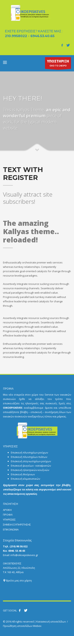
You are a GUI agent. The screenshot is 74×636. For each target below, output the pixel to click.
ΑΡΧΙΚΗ (7, 510)
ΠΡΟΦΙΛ (8, 514)
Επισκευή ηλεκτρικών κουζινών (30, 470)
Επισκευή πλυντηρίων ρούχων (29, 452)
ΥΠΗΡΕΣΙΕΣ (9, 519)
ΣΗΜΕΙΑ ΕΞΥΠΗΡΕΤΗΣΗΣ (17, 524)
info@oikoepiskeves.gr (24, 555)
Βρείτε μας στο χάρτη (17, 580)
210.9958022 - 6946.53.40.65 (29, 36)
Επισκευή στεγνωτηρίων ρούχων (31, 461)
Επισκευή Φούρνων (23, 474)
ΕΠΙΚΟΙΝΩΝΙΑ (11, 529)
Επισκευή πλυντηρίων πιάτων (29, 457)
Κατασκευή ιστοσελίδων (51, 621)
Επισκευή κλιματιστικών (25, 478)
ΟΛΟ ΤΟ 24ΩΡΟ (58, 64)
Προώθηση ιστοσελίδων (17, 626)
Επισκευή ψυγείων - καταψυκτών (31, 465)
